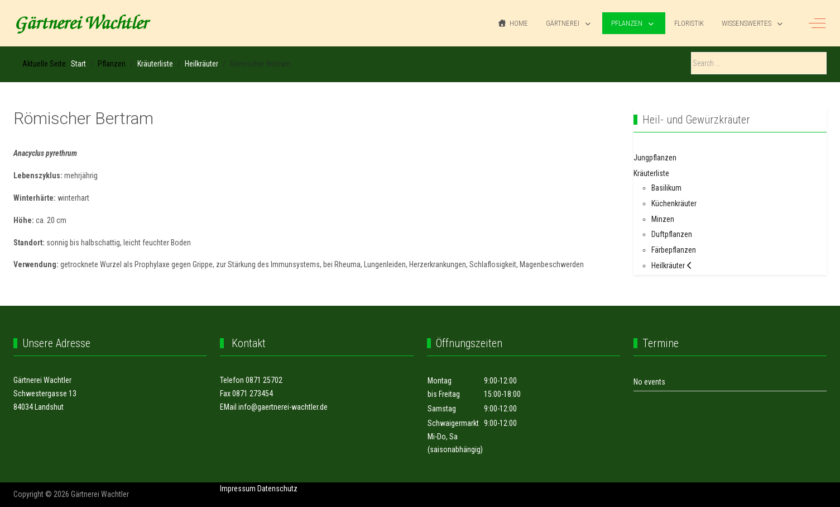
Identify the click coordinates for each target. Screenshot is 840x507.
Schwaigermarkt (453, 423)
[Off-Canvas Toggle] (817, 23)
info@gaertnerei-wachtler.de (283, 406)
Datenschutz (277, 488)
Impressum (238, 488)
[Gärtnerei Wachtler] (83, 23)
